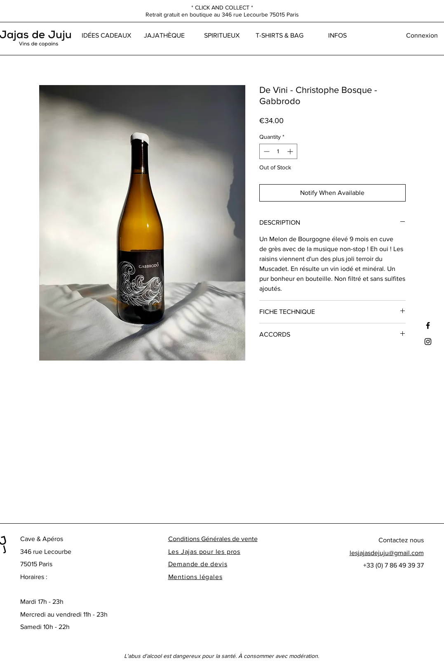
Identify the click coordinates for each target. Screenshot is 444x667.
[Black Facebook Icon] (427, 325)
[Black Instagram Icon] (427, 341)
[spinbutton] (278, 151)
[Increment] (291, 151)
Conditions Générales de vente (213, 538)
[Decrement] (266, 151)
